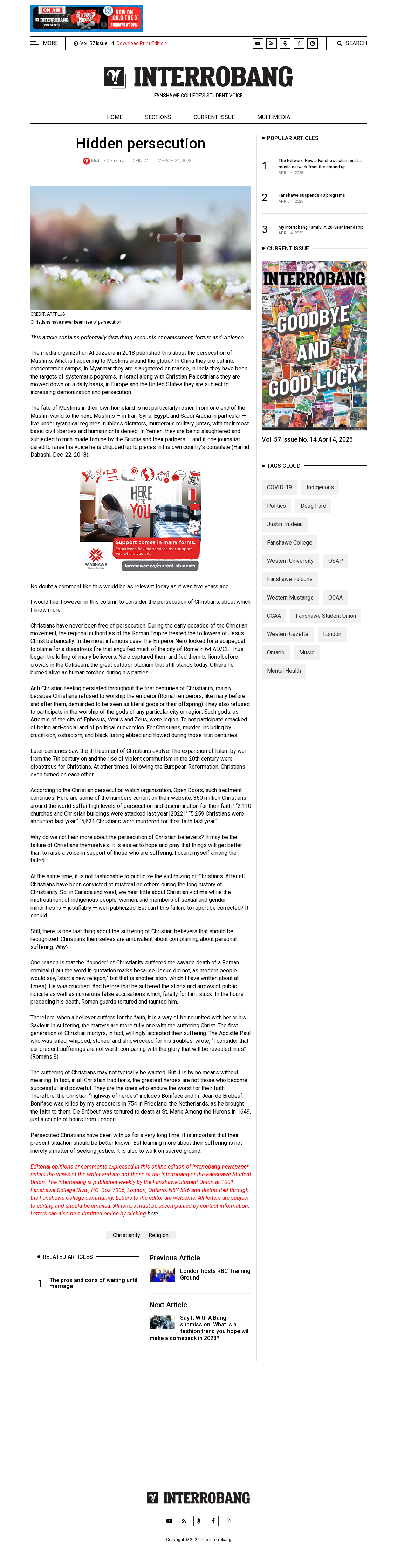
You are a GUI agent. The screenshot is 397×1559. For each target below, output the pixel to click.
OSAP (335, 567)
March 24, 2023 (174, 160)
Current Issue (214, 117)
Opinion (141, 160)
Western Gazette (287, 640)
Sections (158, 117)
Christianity (126, 1235)
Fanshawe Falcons (290, 585)
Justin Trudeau (285, 530)
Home (115, 117)
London (332, 640)
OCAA (335, 604)
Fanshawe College (289, 549)
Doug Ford (313, 512)
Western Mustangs (290, 604)
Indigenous (320, 494)
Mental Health (284, 677)
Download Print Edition (141, 43)
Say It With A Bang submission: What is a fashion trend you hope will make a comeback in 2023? (200, 1328)
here (153, 1213)
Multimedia (273, 117)
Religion (159, 1235)
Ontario (276, 659)
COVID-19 (279, 494)
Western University (290, 567)
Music (306, 659)
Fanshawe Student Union (326, 622)
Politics (276, 512)
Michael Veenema (107, 160)
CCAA (274, 622)
